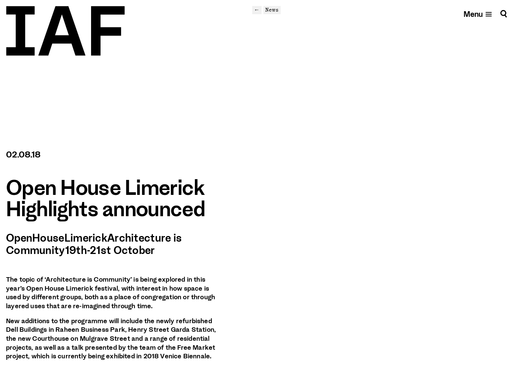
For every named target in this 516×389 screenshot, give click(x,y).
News (272, 9)
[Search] (503, 13)
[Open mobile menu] (478, 13)
